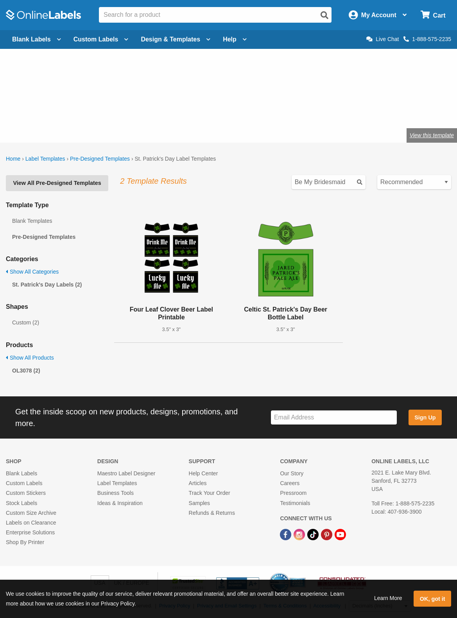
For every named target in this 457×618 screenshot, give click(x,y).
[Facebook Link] (286, 534)
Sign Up (424, 417)
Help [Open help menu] (235, 39)
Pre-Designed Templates (100, 159)
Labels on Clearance (31, 522)
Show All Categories (32, 272)
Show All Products (30, 358)
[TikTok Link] (313, 534)
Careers (289, 483)
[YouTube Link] (340, 534)
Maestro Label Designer (126, 473)
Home (13, 159)
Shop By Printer (25, 542)
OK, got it (432, 599)
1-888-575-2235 (427, 39)
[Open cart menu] (433, 15)
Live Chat (382, 39)
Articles (198, 483)
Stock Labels (21, 503)
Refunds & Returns (212, 513)
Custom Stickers (26, 493)
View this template (432, 135)
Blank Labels (21, 473)
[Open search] (324, 15)
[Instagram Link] (300, 534)
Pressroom (293, 493)
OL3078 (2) (26, 370)
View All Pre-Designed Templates (57, 183)
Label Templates (45, 159)
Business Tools (115, 493)
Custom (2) (25, 322)
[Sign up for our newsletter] (334, 417)
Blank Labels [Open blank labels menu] (36, 39)
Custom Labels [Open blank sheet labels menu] (101, 39)
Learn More (388, 598)
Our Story (291, 473)
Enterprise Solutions (30, 532)
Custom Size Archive (31, 513)
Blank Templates (32, 221)
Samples (199, 503)
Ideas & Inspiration (120, 503)
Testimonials (295, 503)
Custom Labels (24, 483)
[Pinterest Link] (327, 534)
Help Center (203, 473)
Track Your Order (209, 493)
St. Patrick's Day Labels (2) (47, 284)
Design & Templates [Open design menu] (175, 39)
